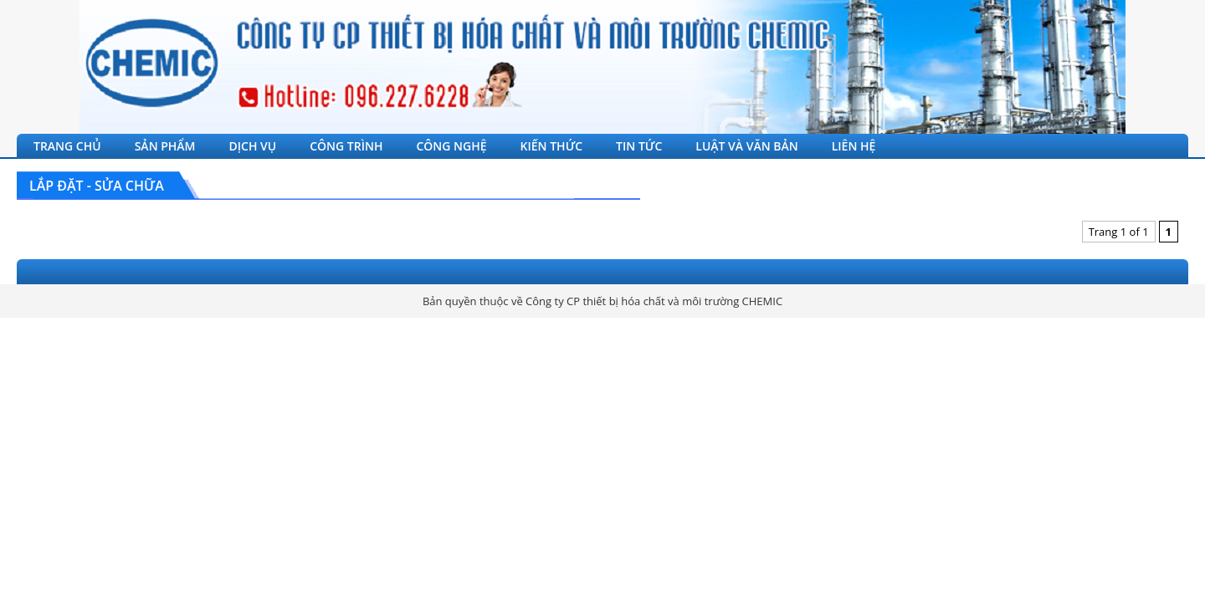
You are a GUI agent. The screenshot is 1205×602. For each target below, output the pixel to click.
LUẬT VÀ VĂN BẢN (746, 146)
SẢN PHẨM (165, 146)
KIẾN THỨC (551, 146)
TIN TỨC (639, 146)
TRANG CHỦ (67, 146)
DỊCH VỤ (253, 146)
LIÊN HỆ (854, 146)
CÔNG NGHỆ (451, 146)
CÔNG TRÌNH (346, 146)
